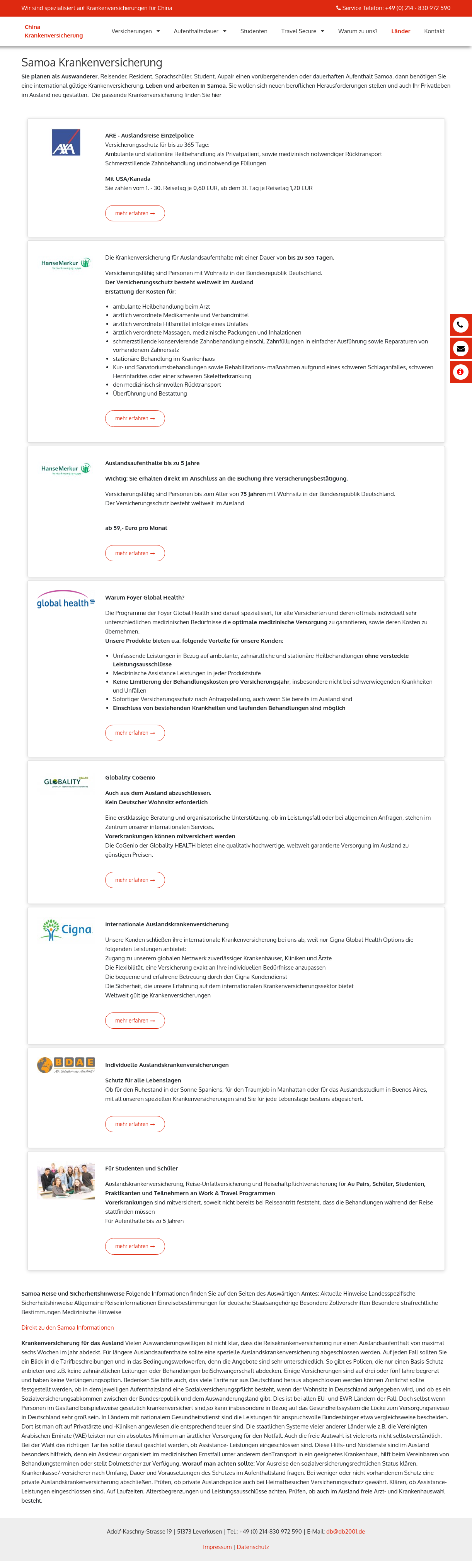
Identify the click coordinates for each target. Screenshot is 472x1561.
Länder (401, 31)
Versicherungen (132, 31)
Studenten (254, 31)
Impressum (217, 1547)
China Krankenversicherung (54, 31)
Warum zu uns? (357, 31)
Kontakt (434, 31)
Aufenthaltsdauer (196, 31)
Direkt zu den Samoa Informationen (68, 1327)
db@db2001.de (345, 1531)
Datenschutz (253, 1547)
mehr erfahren (135, 213)
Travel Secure (299, 31)
